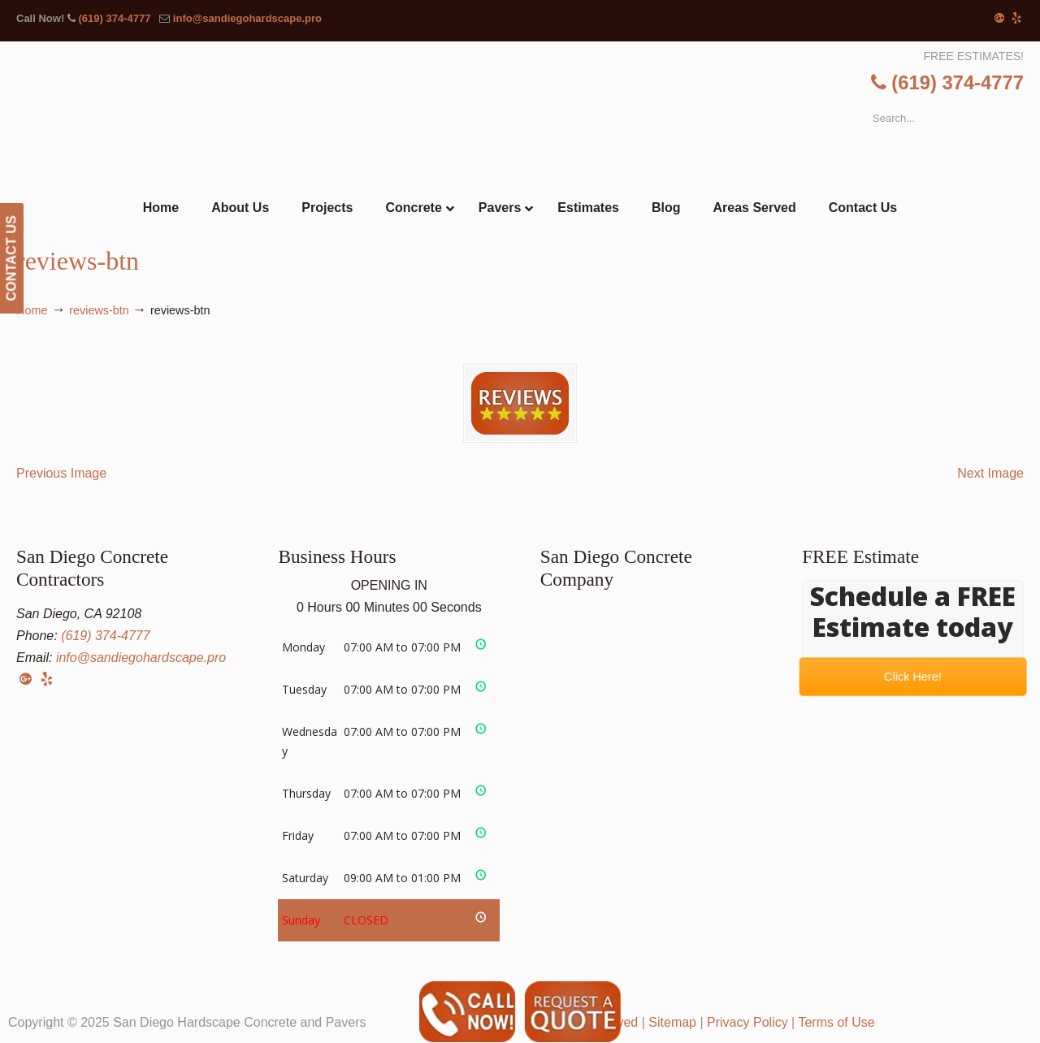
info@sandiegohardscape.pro (247, 18)
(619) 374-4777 (114, 18)
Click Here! (913, 676)
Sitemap (672, 1022)
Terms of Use (836, 1022)
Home (31, 310)
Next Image (990, 473)
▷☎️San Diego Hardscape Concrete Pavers (520, 109)
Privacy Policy (747, 1022)
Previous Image (61, 473)
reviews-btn (99, 310)
